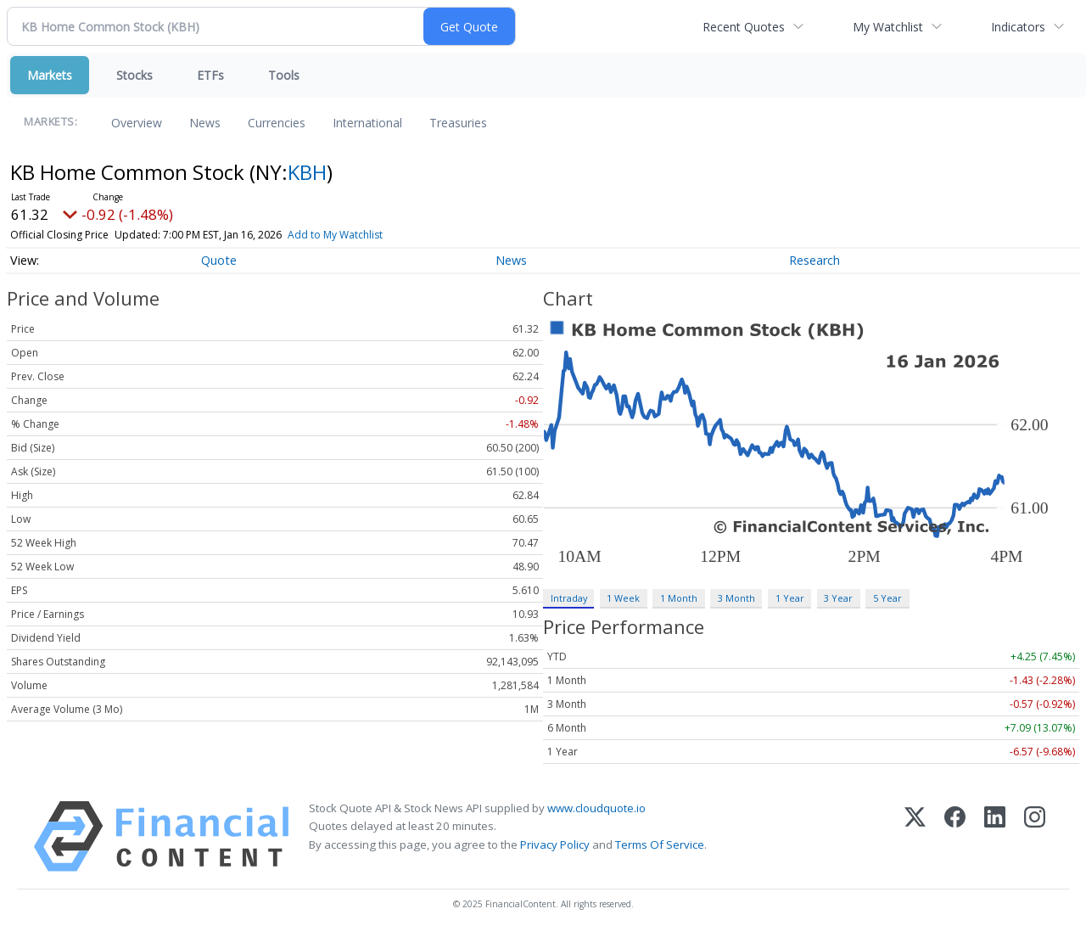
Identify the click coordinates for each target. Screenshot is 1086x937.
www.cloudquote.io (596, 808)
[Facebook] (955, 836)
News (205, 123)
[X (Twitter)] (915, 836)
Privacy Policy (555, 844)
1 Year (789, 598)
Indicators (1018, 27)
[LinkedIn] (994, 836)
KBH (307, 172)
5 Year (887, 598)
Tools (283, 75)
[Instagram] (1034, 836)
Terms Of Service (659, 844)
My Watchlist (888, 27)
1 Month (678, 598)
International (367, 123)
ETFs (210, 75)
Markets (49, 75)
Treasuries (458, 123)
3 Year (838, 598)
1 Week (623, 598)
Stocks (134, 75)
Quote (219, 260)
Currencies (276, 123)
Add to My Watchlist (335, 234)
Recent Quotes (744, 27)
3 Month (736, 598)
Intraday (569, 598)
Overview (136, 123)
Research (814, 260)
